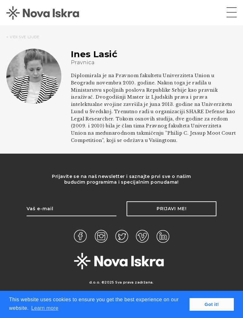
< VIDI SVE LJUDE (23, 37)
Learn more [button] (45, 308)
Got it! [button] (212, 304)
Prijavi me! (172, 208)
